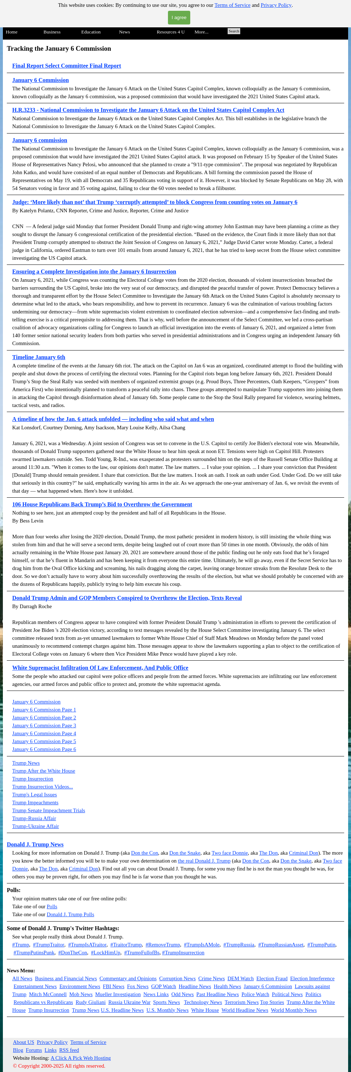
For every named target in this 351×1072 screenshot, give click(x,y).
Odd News (182, 994)
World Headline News (245, 1010)
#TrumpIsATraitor (87, 944)
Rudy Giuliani (90, 1002)
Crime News (212, 978)
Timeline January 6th (38, 357)
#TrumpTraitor (48, 944)
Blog (18, 1050)
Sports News (166, 1002)
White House (205, 1010)
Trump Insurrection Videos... (42, 787)
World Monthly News (293, 1010)
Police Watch (255, 994)
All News (22, 978)
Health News (227, 986)
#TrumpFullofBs (141, 952)
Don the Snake (184, 853)
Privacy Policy (276, 5)
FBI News (113, 986)
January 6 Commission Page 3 (44, 725)
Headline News (195, 986)
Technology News (203, 1002)
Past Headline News (217, 994)
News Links (156, 994)
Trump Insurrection (32, 779)
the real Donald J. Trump (204, 861)
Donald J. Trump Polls (70, 914)
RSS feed (69, 1050)
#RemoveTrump (163, 944)
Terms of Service (233, 5)
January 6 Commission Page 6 (44, 749)
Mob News (81, 994)
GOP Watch (163, 986)
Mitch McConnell (48, 994)
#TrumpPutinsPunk (34, 952)
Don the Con (144, 853)
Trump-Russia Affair (34, 818)
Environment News (79, 986)
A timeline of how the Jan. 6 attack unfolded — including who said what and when (113, 419)
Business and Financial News (66, 978)
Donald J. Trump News (35, 844)
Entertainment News (35, 986)
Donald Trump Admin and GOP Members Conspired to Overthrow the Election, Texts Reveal (127, 598)
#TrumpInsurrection (183, 952)
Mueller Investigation (118, 994)
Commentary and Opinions (128, 978)
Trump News (26, 763)
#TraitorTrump (126, 944)
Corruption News (177, 978)
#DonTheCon (72, 952)
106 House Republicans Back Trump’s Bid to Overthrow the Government (102, 504)
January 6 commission (39, 140)
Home (12, 32)
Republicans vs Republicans (43, 1002)
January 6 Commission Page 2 (44, 717)
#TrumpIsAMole (202, 944)
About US (23, 1042)
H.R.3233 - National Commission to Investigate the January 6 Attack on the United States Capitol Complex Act (148, 110)
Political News (287, 994)
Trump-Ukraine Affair (35, 826)
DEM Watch (241, 978)
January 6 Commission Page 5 (44, 741)
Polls (52, 906)
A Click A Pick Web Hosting (81, 1058)
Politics (313, 994)
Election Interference (312, 978)
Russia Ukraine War (129, 1002)
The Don (268, 853)
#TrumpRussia (238, 944)
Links (50, 1050)
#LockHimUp (105, 952)
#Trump (20, 944)
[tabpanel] (175, 367)
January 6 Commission (40, 80)
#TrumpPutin (321, 944)
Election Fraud (272, 978)
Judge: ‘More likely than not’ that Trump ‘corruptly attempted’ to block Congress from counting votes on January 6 (154, 202)
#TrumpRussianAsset (281, 944)
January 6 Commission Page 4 (44, 733)
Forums (34, 1050)
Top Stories (272, 1002)
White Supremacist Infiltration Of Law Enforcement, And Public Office (100, 668)
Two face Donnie (230, 853)
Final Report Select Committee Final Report (66, 66)
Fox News (138, 986)
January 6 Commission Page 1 (44, 710)
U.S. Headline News (122, 1010)
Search (234, 31)
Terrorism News (242, 1002)
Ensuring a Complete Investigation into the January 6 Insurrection (94, 271)
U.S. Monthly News (167, 1010)
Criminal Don (303, 853)
